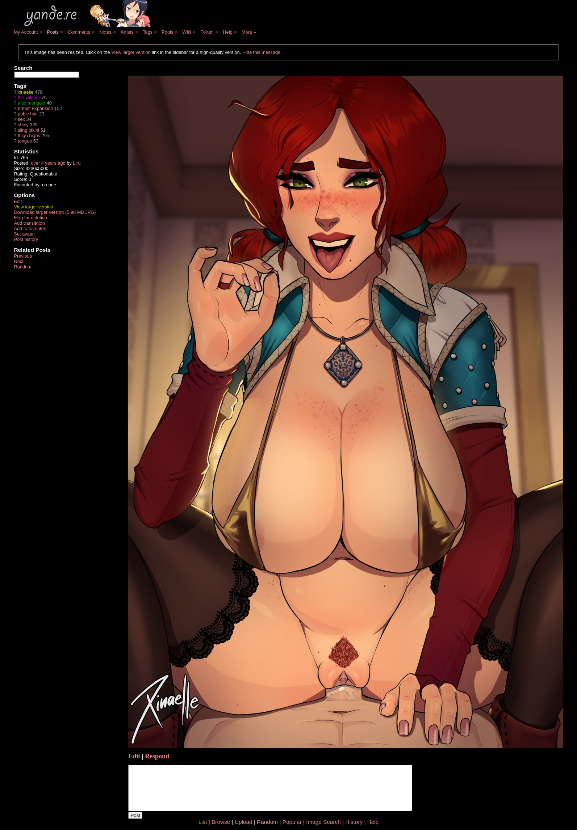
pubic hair (28, 114)
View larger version (131, 52)
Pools (167, 32)
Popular (292, 822)
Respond (157, 756)
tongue (25, 141)
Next (18, 261)
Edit (18, 201)
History (354, 822)
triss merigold (31, 103)
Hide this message (261, 52)
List (202, 822)
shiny (23, 124)
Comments (79, 32)
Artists (127, 32)
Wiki (187, 32)
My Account (26, 32)
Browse (221, 822)
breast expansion (35, 108)
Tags (147, 32)
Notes (105, 32)
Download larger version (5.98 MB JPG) (55, 212)
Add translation (29, 223)
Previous (23, 256)
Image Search (323, 822)
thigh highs (29, 135)
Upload (243, 822)
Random (22, 267)
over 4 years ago (48, 163)
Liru (76, 163)
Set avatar (24, 234)
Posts (53, 32)
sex (21, 119)
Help (227, 32)
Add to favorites (30, 228)
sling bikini (28, 130)
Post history (26, 239)
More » (249, 32)
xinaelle (25, 92)
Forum (207, 32)
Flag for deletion (30, 217)
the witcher (29, 97)
